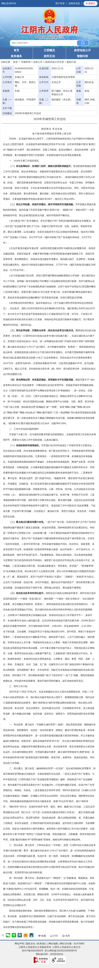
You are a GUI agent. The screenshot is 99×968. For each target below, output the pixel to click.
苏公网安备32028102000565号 (61, 950)
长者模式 (90, 3)
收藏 (43, 936)
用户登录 (60, 3)
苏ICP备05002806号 (32, 950)
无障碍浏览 (74, 3)
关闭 (67, 936)
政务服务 (16, 56)
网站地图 (53, 943)
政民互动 (49, 56)
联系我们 (42, 943)
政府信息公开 (82, 50)
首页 (16, 50)
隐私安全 (30, 943)
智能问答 (82, 56)
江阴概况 (49, 50)
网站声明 (19, 943)
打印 (55, 936)
